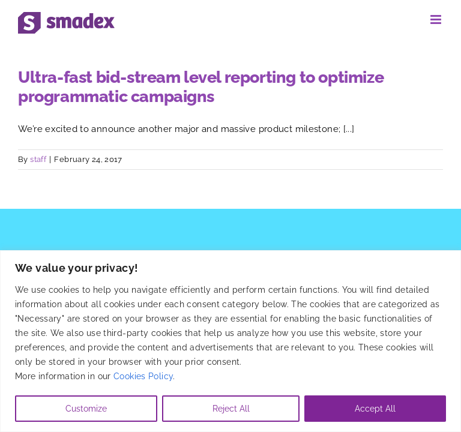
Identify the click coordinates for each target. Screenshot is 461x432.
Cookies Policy (143, 376)
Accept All (375, 408)
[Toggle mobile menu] (436, 19)
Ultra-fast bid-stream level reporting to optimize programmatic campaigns (201, 87)
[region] (230, 341)
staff (38, 159)
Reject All (231, 408)
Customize (86, 408)
